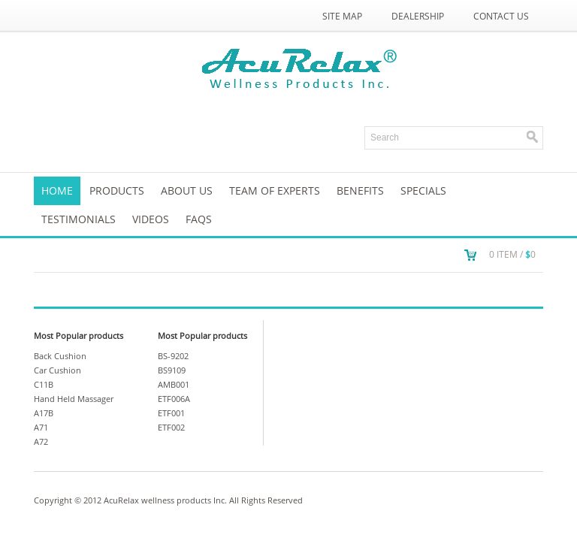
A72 (41, 441)
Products (116, 190)
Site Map (342, 16)
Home (57, 190)
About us (187, 190)
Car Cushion (57, 370)
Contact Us (501, 16)
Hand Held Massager (73, 398)
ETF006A (174, 398)
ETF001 (171, 413)
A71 (41, 427)
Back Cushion (60, 355)
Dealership (417, 16)
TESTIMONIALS (78, 219)
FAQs (199, 219)
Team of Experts (274, 190)
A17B (43, 413)
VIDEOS (150, 219)
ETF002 (171, 427)
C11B (43, 384)
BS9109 (172, 370)
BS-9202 (173, 355)
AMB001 (173, 384)
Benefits (360, 190)
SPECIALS (423, 190)
